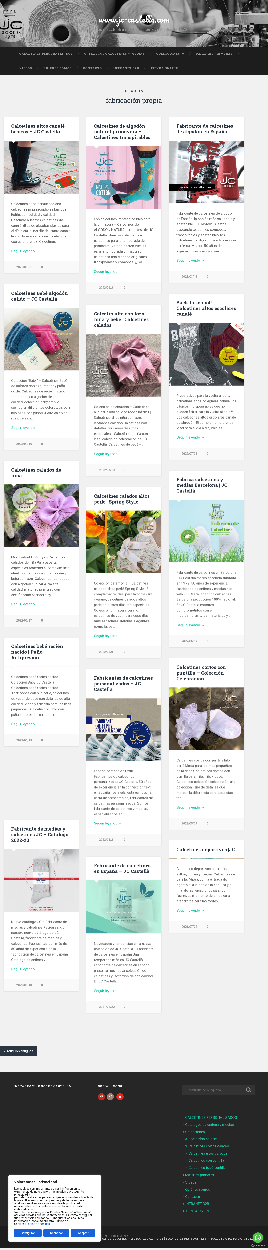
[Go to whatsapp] (258, 1237)
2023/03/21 (107, 288)
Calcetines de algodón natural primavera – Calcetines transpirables (122, 131)
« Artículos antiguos (18, 1053)
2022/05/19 (24, 803)
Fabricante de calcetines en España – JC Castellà (122, 869)
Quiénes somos (57, 68)
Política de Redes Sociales (182, 1240)
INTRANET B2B (126, 68)
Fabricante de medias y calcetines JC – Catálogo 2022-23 (39, 835)
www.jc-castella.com (134, 18)
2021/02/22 (107, 1008)
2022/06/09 (189, 642)
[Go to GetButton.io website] (258, 1245)
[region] (54, 1208)
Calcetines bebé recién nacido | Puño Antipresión (37, 652)
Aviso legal (142, 1240)
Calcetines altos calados (207, 1155)
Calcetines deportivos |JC (205, 850)
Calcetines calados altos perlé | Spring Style (122, 499)
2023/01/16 (24, 444)
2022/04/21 (107, 840)
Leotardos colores (203, 1140)
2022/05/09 (189, 824)
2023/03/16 (189, 276)
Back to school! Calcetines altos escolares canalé (206, 308)
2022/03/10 (24, 986)
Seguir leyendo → (25, 251)
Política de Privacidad (233, 1240)
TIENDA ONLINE (164, 68)
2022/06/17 (24, 621)
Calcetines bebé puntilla (207, 1169)
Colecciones (168, 54)
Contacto (92, 68)
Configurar (28, 1233)
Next (73, 698)
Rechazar (56, 1233)
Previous (9, 698)
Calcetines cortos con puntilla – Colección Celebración (201, 673)
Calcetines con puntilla (206, 1162)
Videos (25, 68)
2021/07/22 (189, 1028)
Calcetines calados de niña (36, 473)
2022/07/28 (189, 454)
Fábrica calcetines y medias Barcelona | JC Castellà (201, 485)
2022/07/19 (107, 470)
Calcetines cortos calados (209, 1147)
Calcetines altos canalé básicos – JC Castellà (38, 129)
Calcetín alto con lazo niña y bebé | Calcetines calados (121, 319)
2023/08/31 (24, 267)
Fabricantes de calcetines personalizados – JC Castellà (123, 684)
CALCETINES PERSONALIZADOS (46, 54)
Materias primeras (214, 54)
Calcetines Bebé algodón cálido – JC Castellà (39, 296)
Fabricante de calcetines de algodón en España (204, 129)
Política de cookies (37, 1224)
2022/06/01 (107, 652)
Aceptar (83, 1233)
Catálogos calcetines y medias (114, 54)
